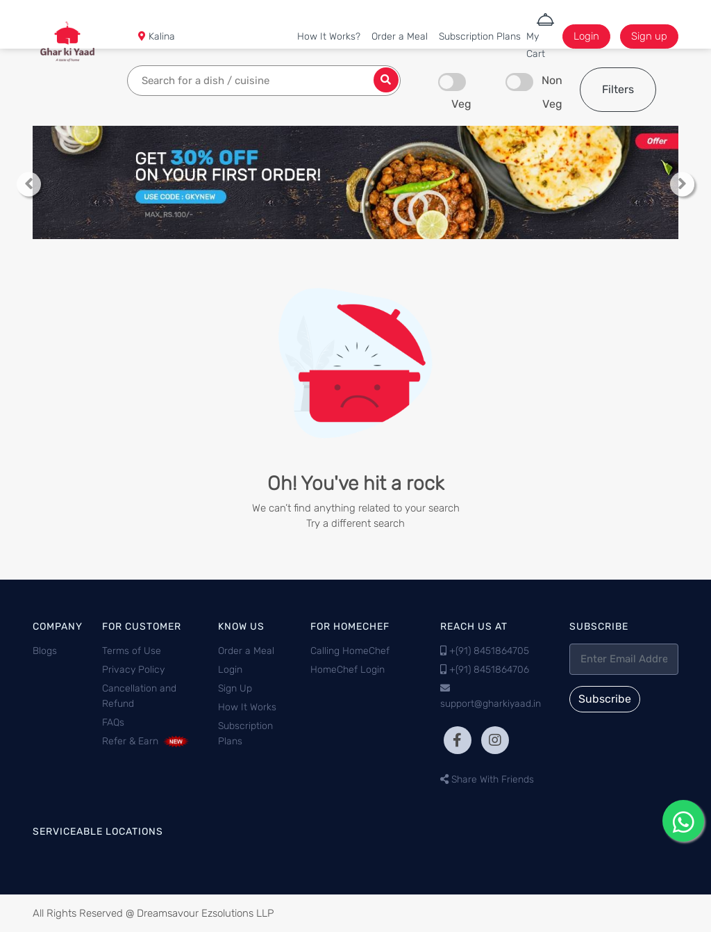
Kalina (161, 36)
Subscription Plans (480, 36)
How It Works (247, 707)
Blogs (45, 651)
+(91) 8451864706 (489, 670)
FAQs (113, 722)
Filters (618, 89)
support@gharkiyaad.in (490, 704)
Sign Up (235, 688)
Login (586, 36)
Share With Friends (487, 779)
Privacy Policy (133, 670)
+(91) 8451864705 (489, 651)
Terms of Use (131, 651)
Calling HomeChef (350, 651)
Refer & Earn (146, 741)
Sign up (649, 36)
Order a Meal (399, 36)
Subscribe (604, 698)
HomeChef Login (347, 670)
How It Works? (328, 36)
